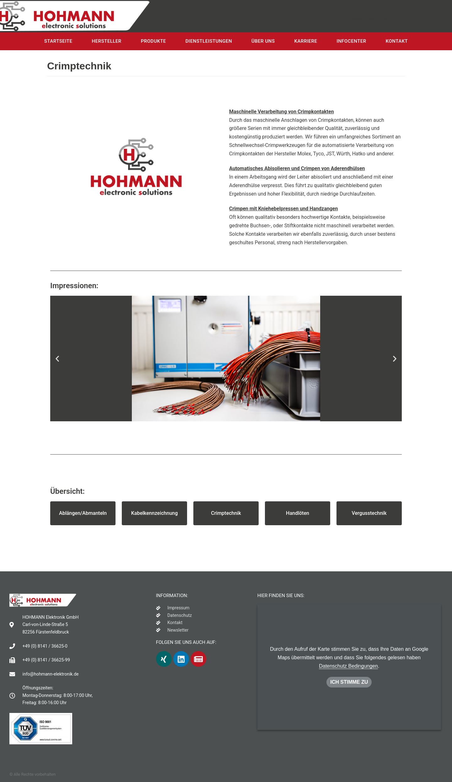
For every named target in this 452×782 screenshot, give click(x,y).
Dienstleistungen (209, 41)
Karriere (305, 41)
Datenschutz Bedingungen (348, 666)
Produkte (153, 41)
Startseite (58, 41)
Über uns (263, 41)
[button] (83, 513)
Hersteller (106, 41)
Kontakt (397, 41)
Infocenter (351, 41)
